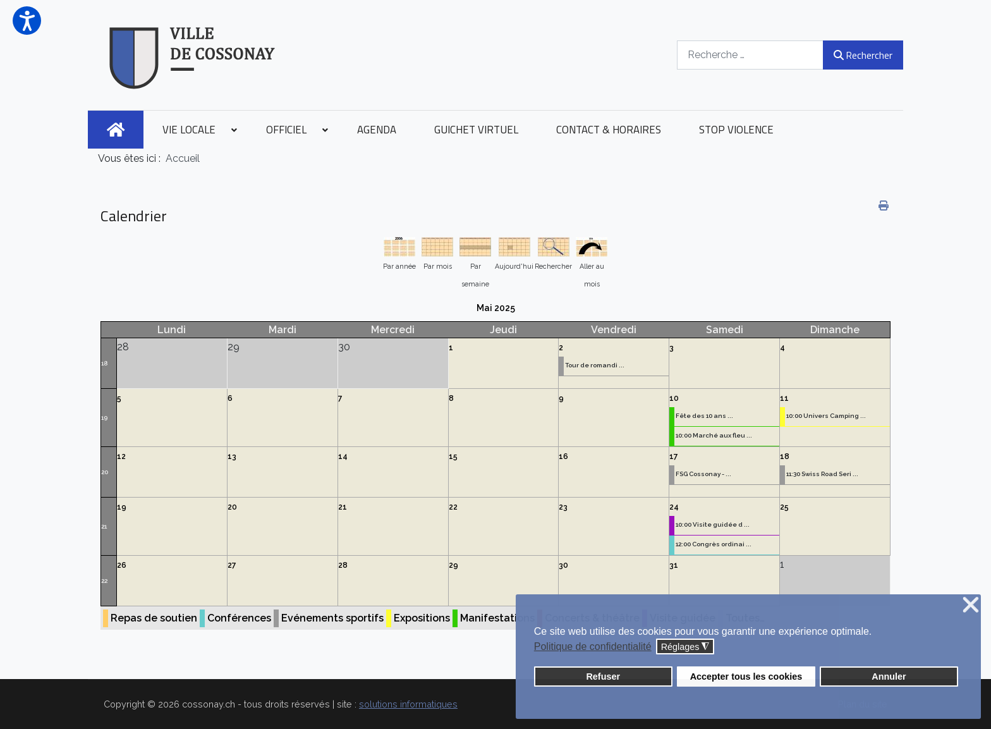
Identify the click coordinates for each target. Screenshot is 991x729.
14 (343, 456)
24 (674, 507)
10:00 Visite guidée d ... (713, 524)
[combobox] (750, 54)
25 (784, 507)
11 (784, 398)
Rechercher (863, 55)
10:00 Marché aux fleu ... (714, 435)
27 (232, 565)
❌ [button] (971, 605)
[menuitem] (115, 130)
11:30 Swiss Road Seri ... (822, 473)
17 (673, 456)
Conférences (239, 618)
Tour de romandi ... (594, 365)
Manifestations (497, 618)
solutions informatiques (408, 704)
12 (121, 456)
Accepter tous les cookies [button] (746, 676)
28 (343, 565)
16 (563, 456)
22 (453, 507)
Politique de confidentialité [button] (593, 646)
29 (453, 565)
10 (674, 398)
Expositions (422, 618)
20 (104, 472)
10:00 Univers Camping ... (826, 415)
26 (121, 565)
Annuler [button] (889, 676)
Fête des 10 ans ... (704, 415)
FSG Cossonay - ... (703, 473)
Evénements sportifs (332, 618)
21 (104, 526)
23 (563, 507)
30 (563, 565)
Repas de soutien (154, 618)
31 (673, 565)
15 (453, 456)
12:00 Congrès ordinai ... (713, 544)
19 (104, 417)
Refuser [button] (603, 676)
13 (232, 456)
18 (104, 363)
